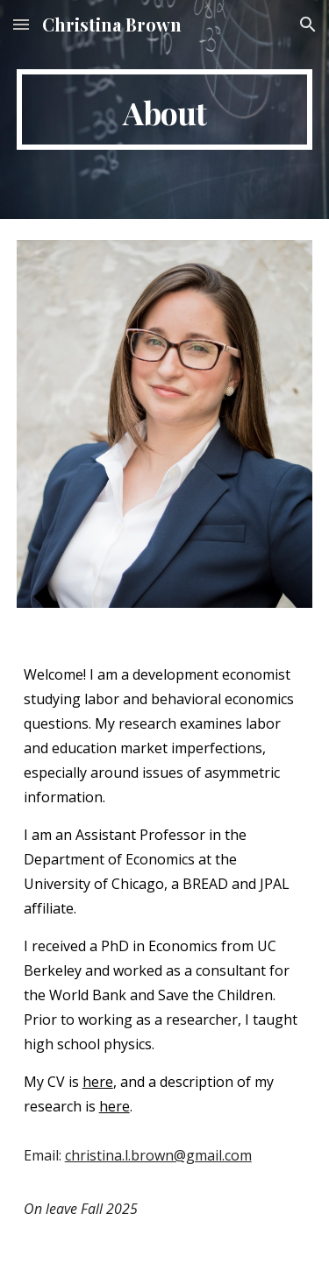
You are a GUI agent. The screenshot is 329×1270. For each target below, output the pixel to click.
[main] (165, 109)
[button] (21, 24)
